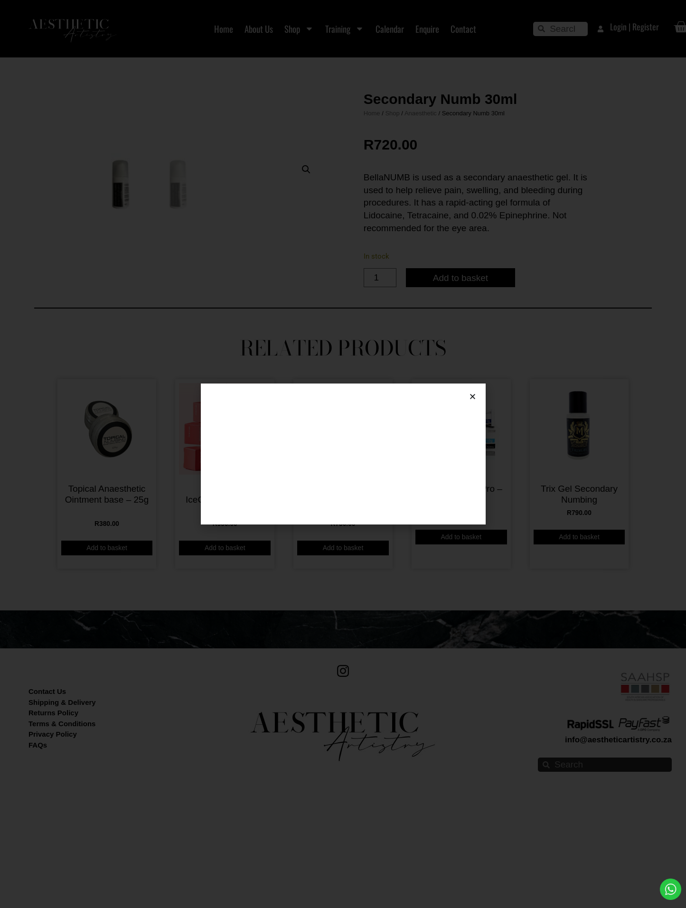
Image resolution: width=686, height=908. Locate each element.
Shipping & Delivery (62, 816)
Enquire (427, 28)
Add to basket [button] (106, 661)
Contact (463, 28)
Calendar (390, 28)
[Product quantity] (380, 334)
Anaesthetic (420, 170)
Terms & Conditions (61, 837)
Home (223, 28)
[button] (306, 108)
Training (344, 28)
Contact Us (47, 805)
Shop (299, 28)
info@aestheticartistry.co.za (618, 853)
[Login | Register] (600, 29)
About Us (258, 28)
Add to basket (460, 334)
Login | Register (634, 26)
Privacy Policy (52, 847)
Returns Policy (53, 826)
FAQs (37, 858)
